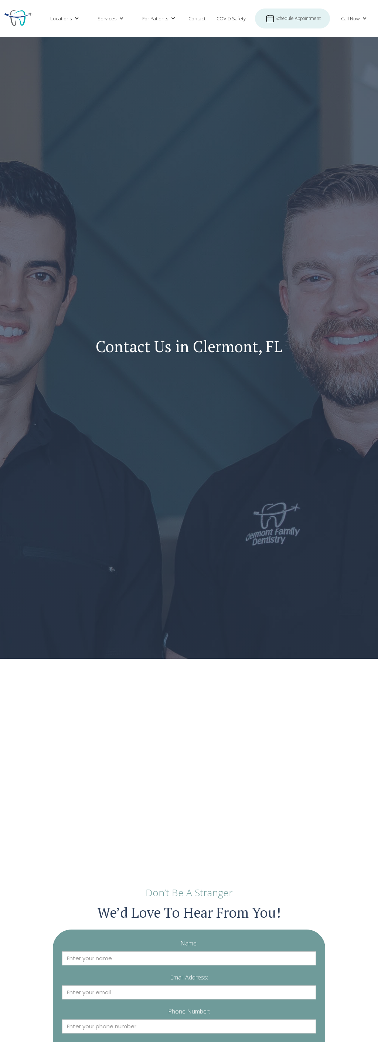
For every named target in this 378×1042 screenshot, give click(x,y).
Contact (196, 18)
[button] (62, 18)
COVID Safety (231, 18)
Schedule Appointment (298, 18)
